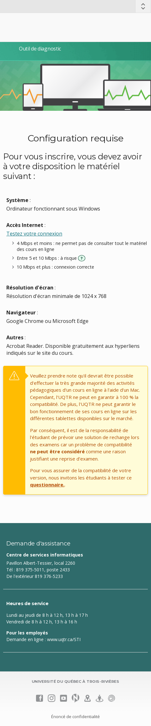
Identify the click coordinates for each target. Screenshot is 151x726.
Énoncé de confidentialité (75, 716)
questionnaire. (47, 484)
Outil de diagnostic (40, 48)
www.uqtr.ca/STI (64, 639)
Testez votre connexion (34, 233)
